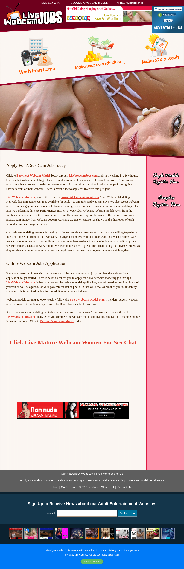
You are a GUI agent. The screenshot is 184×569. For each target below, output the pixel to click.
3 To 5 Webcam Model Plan (87, 299)
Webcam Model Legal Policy (146, 480)
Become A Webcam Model (33, 175)
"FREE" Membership (130, 2)
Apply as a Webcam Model (36, 480)
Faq (55, 487)
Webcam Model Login (70, 480)
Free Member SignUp (109, 474)
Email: (51, 513)
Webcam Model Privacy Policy (106, 480)
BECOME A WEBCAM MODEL (89, 2)
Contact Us (124, 487)
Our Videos (68, 487)
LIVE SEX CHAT (51, 2)
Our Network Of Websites (77, 474)
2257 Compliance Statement (96, 487)
